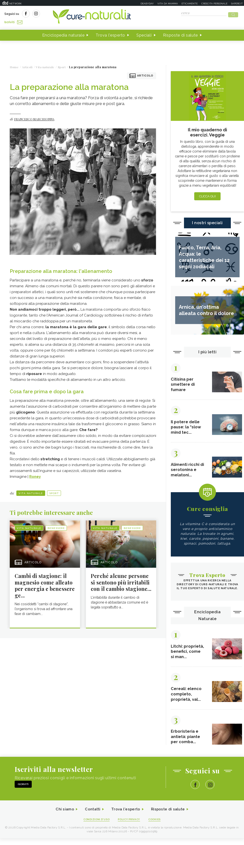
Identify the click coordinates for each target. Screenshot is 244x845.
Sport (54, 491)
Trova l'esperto (110, 33)
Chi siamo (61, 815)
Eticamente (190, 3)
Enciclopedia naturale (63, 33)
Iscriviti (59, 14)
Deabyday (147, 3)
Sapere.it (237, 3)
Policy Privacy (130, 825)
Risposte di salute (180, 33)
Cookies (157, 825)
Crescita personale (214, 3)
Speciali (144, 33)
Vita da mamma (167, 3)
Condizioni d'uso (95, 825)
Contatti (91, 815)
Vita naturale (31, 491)
